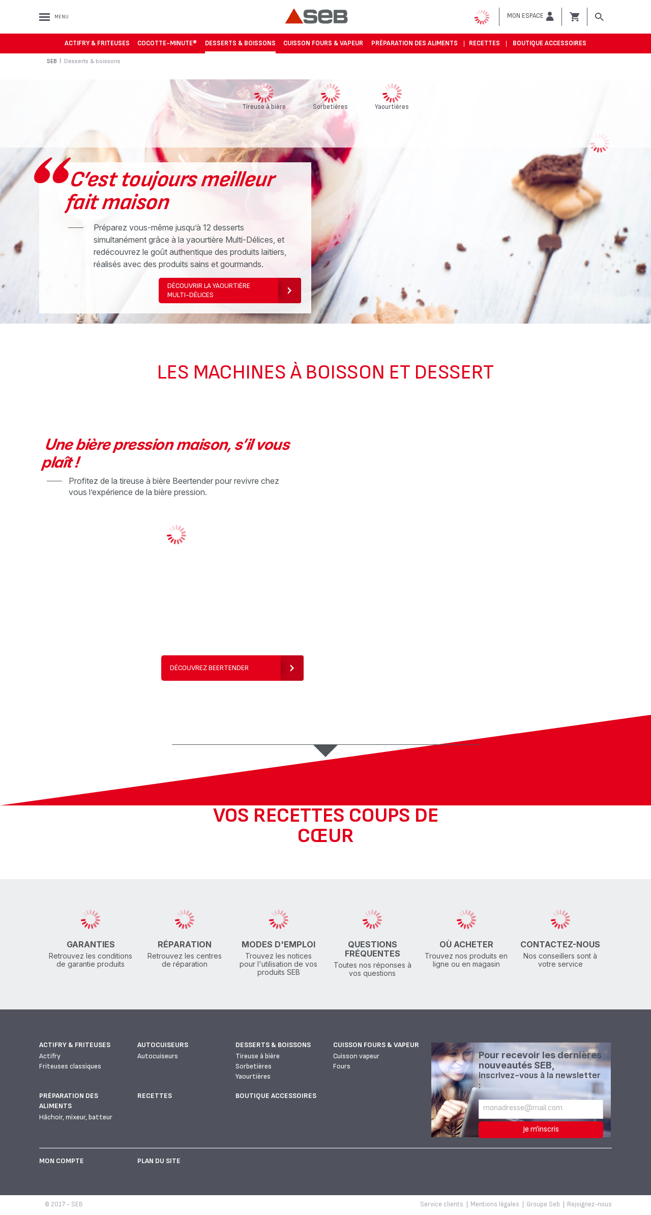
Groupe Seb (543, 1204)
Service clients (441, 1204)
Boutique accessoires (549, 43)
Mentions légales (494, 1204)
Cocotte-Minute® (167, 43)
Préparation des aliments (414, 43)
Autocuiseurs (162, 1044)
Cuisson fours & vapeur (323, 43)
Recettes (484, 43)
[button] (530, 16)
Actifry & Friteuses (97, 43)
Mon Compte (61, 1160)
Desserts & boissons (240, 43)
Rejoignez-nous (589, 1204)
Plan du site (159, 1160)
